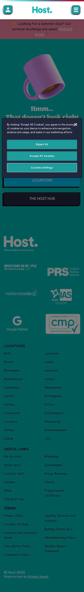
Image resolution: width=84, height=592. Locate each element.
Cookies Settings (42, 167)
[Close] (76, 124)
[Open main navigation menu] (76, 9)
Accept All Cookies (42, 156)
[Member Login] (8, 9)
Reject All (42, 144)
